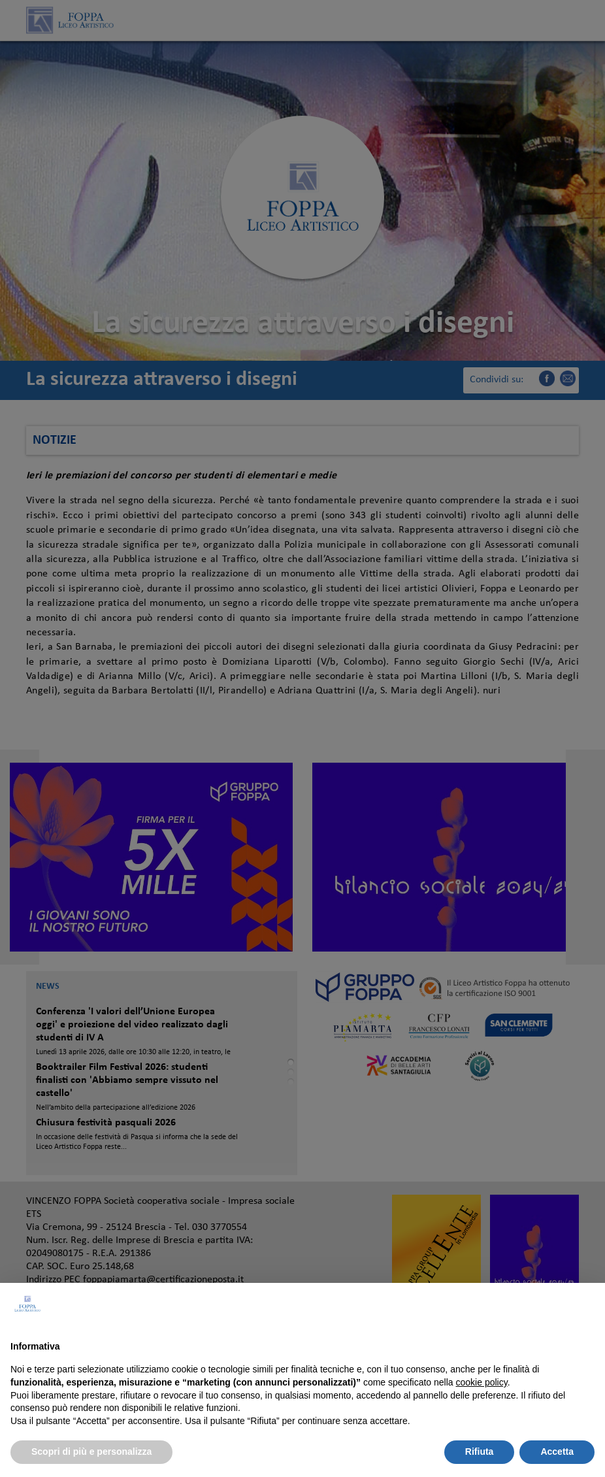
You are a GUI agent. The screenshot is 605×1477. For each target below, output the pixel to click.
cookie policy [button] (482, 1382)
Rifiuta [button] (479, 1451)
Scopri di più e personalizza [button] (91, 1451)
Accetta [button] (557, 1451)
